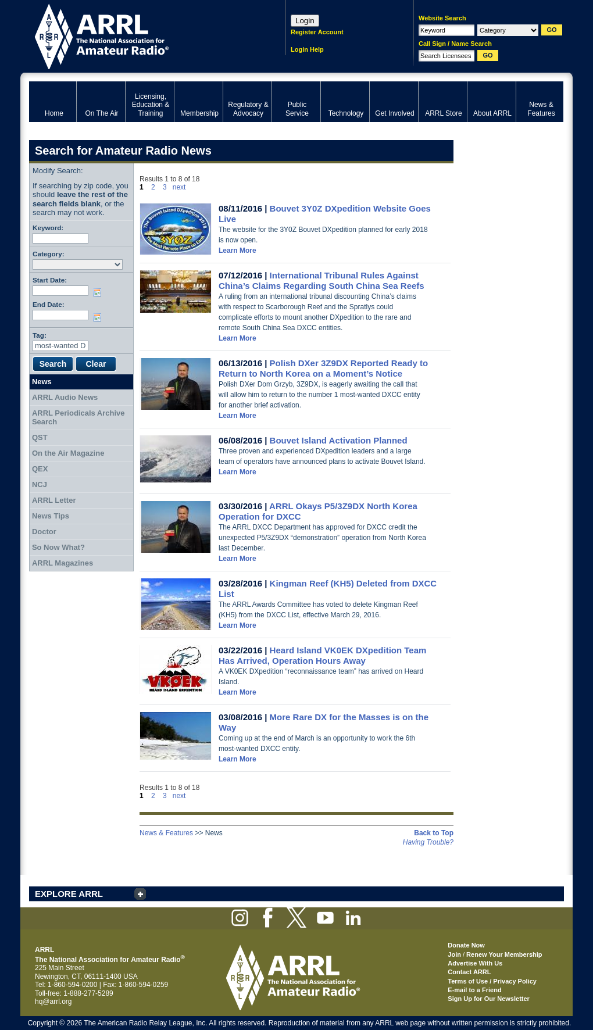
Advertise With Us (475, 963)
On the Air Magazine (68, 453)
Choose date (99, 292)
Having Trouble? (428, 842)
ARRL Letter (54, 500)
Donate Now (466, 945)
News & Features (166, 833)
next (179, 187)
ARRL (142, 35)
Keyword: (48, 227)
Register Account (317, 31)
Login (305, 20)
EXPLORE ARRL (69, 894)
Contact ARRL (469, 971)
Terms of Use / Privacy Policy (492, 981)
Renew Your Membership (504, 954)
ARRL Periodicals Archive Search (78, 418)
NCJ (39, 484)
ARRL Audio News (65, 397)
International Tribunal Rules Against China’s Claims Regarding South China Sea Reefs (321, 280)
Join (454, 954)
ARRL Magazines (62, 563)
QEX (40, 468)
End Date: (49, 304)
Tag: (40, 335)
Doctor (44, 531)
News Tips (50, 516)
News (42, 381)
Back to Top (433, 833)
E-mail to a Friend (474, 989)
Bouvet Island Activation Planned (339, 440)
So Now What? (58, 547)
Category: (49, 254)
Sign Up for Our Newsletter (489, 998)
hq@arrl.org (53, 1001)
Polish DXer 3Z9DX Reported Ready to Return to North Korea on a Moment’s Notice (323, 368)
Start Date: (50, 280)
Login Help (307, 49)
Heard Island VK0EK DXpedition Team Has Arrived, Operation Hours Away (322, 655)
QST (40, 437)
